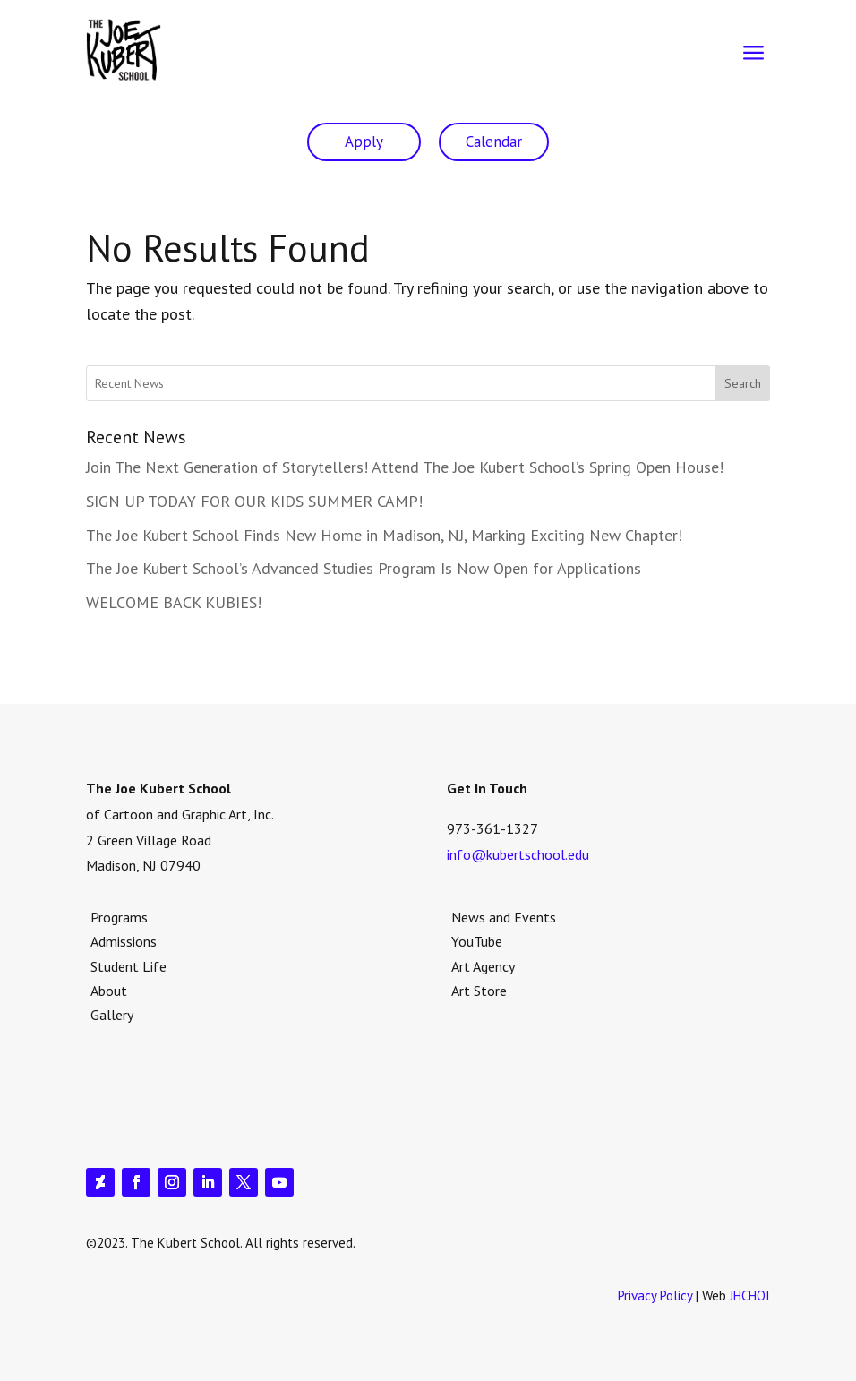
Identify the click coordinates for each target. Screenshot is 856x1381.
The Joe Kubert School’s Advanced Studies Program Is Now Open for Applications (363, 568)
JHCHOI (750, 1295)
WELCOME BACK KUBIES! (173, 602)
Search (742, 383)
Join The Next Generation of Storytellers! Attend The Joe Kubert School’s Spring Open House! (404, 467)
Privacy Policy (655, 1295)
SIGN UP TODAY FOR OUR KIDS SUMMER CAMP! (254, 501)
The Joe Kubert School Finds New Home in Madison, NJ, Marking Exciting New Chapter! (384, 535)
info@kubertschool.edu (518, 854)
